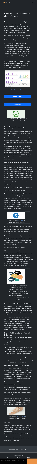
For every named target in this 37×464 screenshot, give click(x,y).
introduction (20, 220)
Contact (18, 457)
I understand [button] (32, 461)
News (28, 457)
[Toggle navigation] (33, 2)
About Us (8, 457)
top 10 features (21, 416)
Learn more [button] (15, 462)
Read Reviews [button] (17, 104)
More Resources (18, 455)
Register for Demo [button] (17, 96)
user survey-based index (15, 123)
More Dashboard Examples (17, 90)
